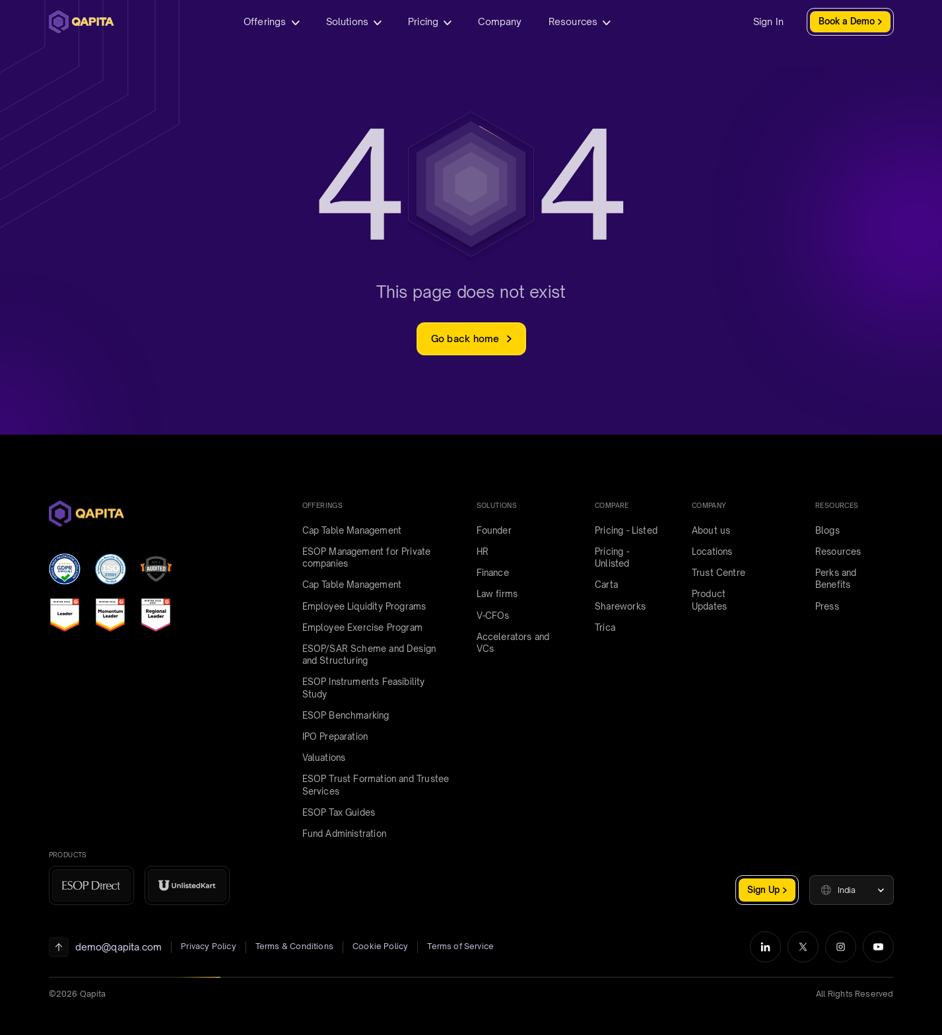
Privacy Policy (208, 946)
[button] (851, 890)
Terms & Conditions (294, 946)
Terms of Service (460, 946)
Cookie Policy (380, 946)
